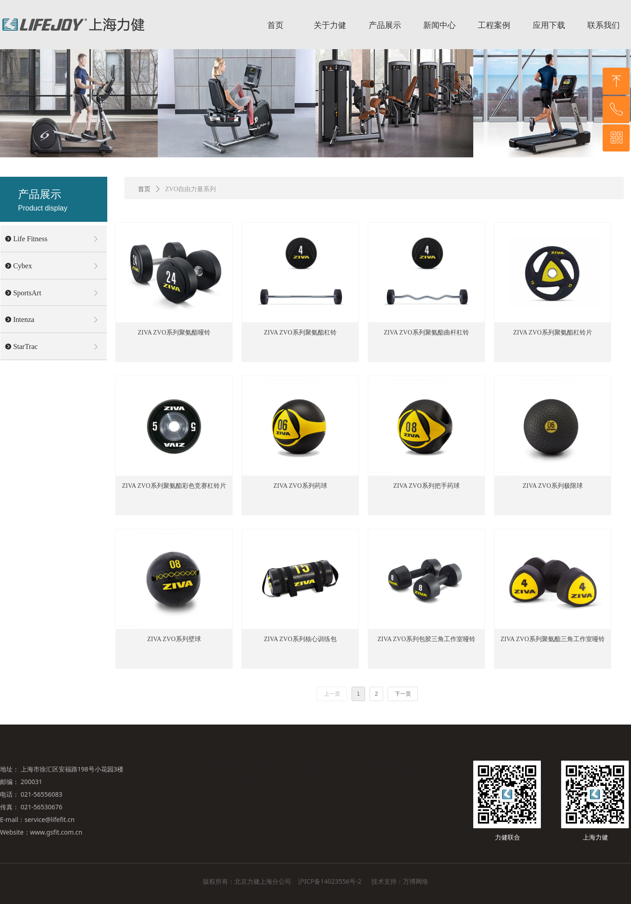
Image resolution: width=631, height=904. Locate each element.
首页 (144, 189)
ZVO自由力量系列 (190, 189)
